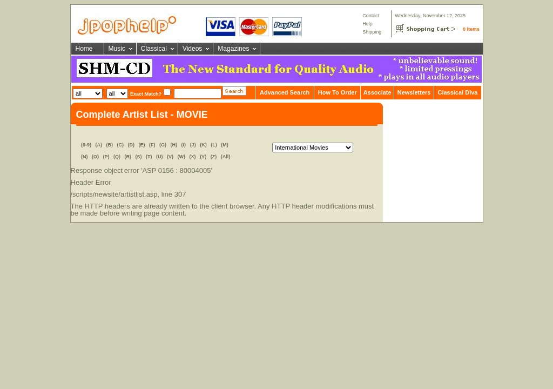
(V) (170, 156)
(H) (174, 144)
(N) (84, 156)
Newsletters (414, 92)
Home (84, 48)
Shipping (371, 32)
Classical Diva (457, 92)
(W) (182, 156)
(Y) (203, 156)
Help (367, 23)
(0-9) (86, 144)
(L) (214, 144)
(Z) (214, 156)
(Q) (116, 156)
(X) (193, 156)
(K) (203, 144)
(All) (226, 156)
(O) (95, 156)
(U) (159, 156)
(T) (149, 156)
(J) (193, 144)
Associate (377, 92)
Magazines (233, 48)
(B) (109, 144)
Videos (192, 48)
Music (117, 48)
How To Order (337, 92)
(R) (128, 156)
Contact (370, 15)
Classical (154, 48)
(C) (120, 144)
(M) (224, 144)
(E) (142, 144)
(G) (162, 144)
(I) (183, 144)
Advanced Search (284, 92)
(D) (131, 144)
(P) (106, 156)
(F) (152, 144)
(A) (98, 144)
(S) (139, 156)
